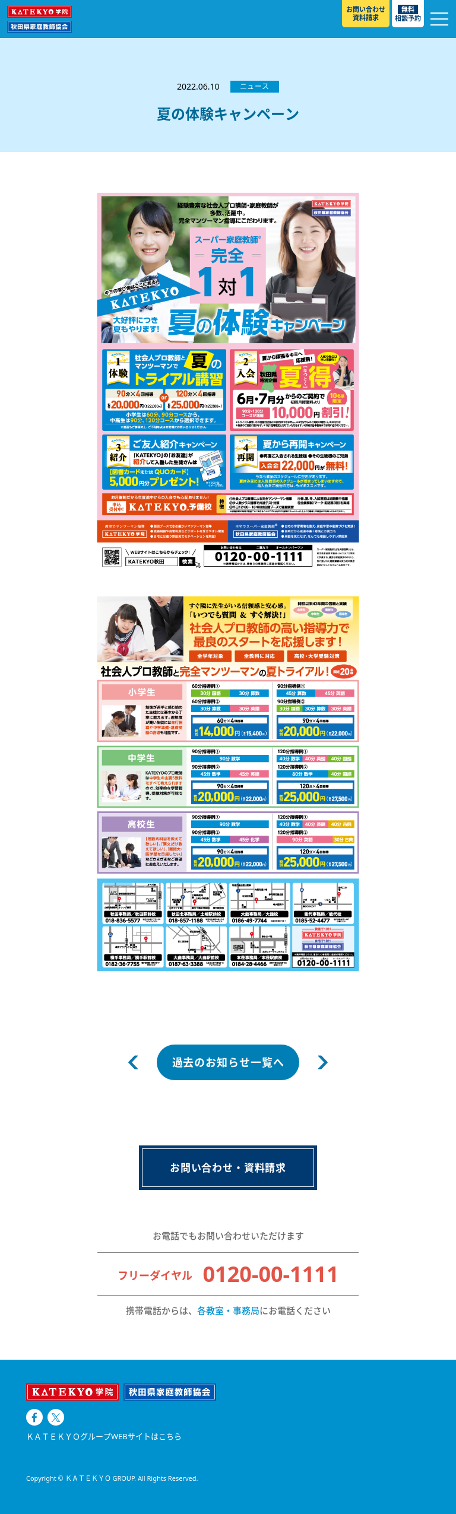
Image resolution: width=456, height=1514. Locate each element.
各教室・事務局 (228, 1310)
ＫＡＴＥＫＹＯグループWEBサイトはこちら (104, 1437)
